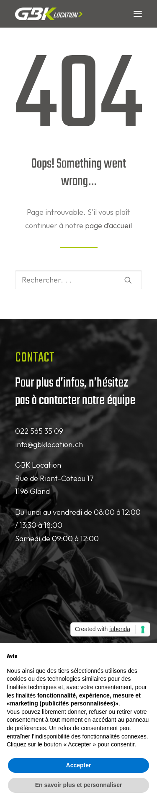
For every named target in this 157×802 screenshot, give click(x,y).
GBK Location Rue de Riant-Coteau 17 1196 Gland (54, 478)
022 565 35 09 (39, 431)
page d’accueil (108, 225)
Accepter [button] (78, 765)
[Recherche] (78, 279)
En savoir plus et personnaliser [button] (78, 785)
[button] (137, 14)
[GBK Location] (48, 14)
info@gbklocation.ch (49, 444)
